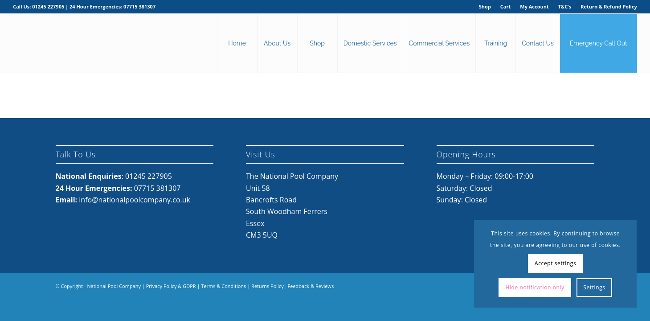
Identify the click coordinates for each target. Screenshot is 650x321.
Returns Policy (267, 286)
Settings (594, 287)
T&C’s (564, 6)
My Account (534, 6)
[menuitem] (485, 6)
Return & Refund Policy (609, 6)
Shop (485, 6)
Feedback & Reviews (311, 286)
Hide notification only (534, 287)
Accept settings (555, 263)
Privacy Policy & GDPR (171, 286)
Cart (505, 6)
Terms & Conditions (223, 286)
